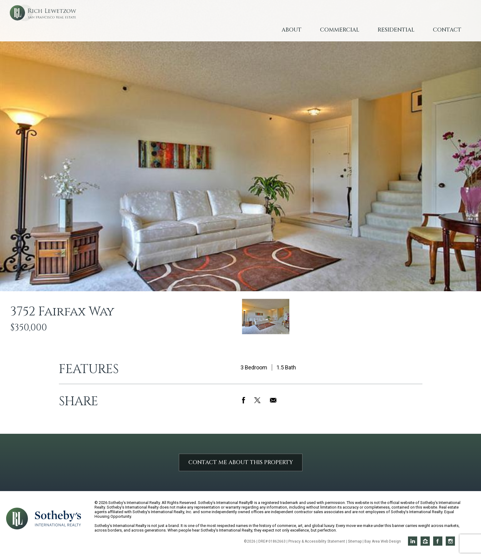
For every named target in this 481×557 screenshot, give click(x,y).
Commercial (339, 30)
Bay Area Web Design (382, 541)
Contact (447, 30)
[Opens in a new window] (58, 518)
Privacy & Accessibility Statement (316, 541)
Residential (396, 30)
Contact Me (240, 462)
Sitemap (355, 541)
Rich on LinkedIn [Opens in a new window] (412, 541)
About (292, 30)
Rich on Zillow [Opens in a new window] (425, 541)
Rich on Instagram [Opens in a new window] (450, 541)
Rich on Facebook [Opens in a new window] (437, 541)
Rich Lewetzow (64, 24)
